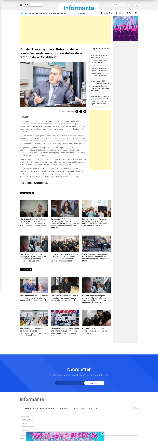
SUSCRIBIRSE (94, 383)
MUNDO (83, 408)
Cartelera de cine (27, 427)
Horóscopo (25, 416)
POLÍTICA (75, 408)
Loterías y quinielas (27, 420)
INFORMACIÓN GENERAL (48, 408)
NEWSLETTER (118, 5)
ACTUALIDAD (24, 408)
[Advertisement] (65, 30)
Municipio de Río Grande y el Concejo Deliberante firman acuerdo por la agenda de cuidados (100, 100)
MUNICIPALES (64, 408)
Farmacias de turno (107, 13)
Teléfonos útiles (26, 430)
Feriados (24, 423)
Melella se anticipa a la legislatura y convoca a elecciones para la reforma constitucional (99, 71)
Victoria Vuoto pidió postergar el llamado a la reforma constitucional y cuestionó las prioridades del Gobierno (100, 86)
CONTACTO (92, 408)
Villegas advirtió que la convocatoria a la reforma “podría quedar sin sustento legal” (99, 58)
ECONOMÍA (34, 408)
